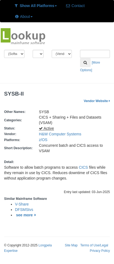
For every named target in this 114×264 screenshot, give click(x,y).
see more (27, 215)
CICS (83, 167)
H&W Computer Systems (60, 134)
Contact (75, 6)
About (23, 16)
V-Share (22, 204)
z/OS (44, 140)
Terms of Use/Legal (94, 245)
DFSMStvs (24, 209)
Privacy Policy (100, 251)
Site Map (71, 245)
